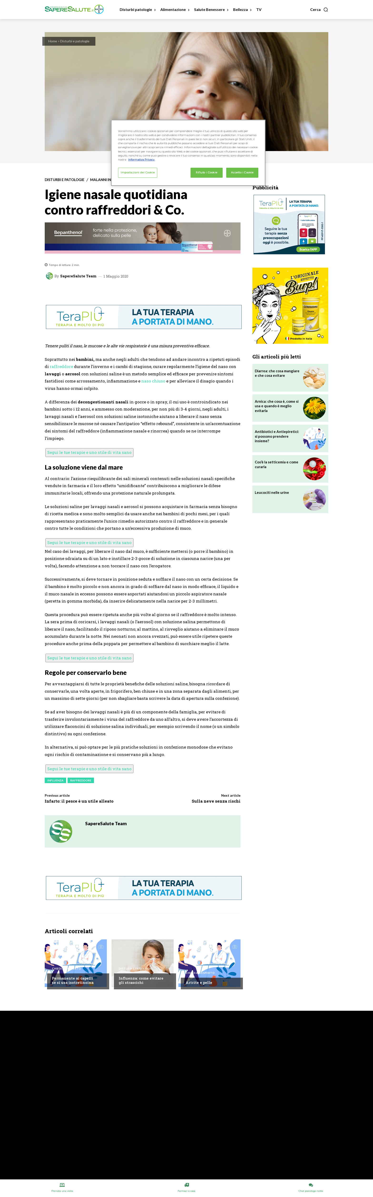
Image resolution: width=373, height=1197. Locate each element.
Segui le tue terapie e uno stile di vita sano (89, 452)
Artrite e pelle (199, 982)
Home (52, 41)
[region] (188, 153)
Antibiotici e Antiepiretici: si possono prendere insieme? (277, 436)
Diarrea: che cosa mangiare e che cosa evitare (277, 373)
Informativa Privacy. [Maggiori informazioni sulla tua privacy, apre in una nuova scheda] (141, 159)
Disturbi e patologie (74, 41)
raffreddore (61, 366)
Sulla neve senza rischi (216, 801)
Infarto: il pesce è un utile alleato (79, 801)
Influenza (55, 780)
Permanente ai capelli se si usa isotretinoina (72, 980)
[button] (319, 9)
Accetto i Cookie (242, 172)
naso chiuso (153, 381)
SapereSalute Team (78, 276)
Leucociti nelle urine (272, 492)
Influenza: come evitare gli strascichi (141, 980)
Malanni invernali (108, 180)
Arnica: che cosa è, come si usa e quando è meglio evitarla (277, 406)
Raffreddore (80, 780)
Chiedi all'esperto (66, 968)
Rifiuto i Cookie (206, 172)
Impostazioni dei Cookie (138, 172)
